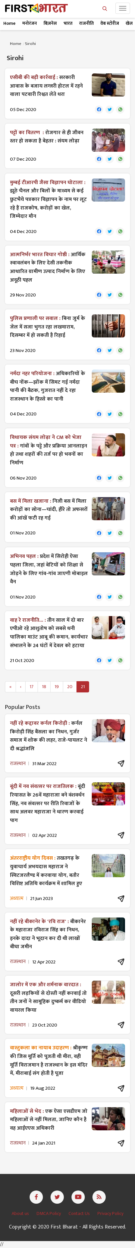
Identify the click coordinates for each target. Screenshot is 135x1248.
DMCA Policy (49, 1213)
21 (83, 686)
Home (9, 23)
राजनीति (86, 23)
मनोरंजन (29, 23)
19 (57, 686)
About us (21, 1213)
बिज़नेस (50, 23)
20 (69, 686)
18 (44, 686)
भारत (68, 23)
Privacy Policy (110, 1213)
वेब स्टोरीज (109, 23)
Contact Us (79, 1213)
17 (32, 686)
